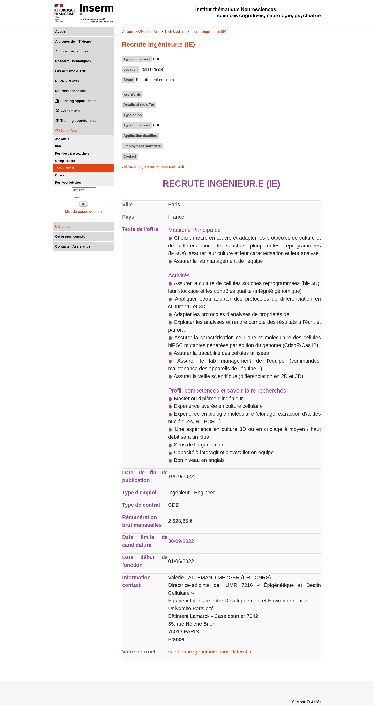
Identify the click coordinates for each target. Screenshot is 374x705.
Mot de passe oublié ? (83, 211)
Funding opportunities (75, 101)
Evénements (67, 111)
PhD (58, 146)
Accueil (61, 31)
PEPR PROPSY (67, 81)
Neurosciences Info (70, 91)
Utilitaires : (64, 227)
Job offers (66, 131)
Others (60, 175)
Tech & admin (64, 168)
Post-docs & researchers (72, 153)
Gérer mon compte (70, 236)
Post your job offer (68, 182)
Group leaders (65, 161)
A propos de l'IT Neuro (73, 41)
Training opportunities (75, 121)
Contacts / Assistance (72, 246)
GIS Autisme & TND (70, 71)
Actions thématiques (72, 51)
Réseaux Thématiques (73, 61)
